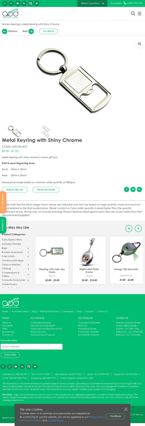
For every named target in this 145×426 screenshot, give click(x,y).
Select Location (90, 3)
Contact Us (102, 311)
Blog (34, 311)
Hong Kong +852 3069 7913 (43, 378)
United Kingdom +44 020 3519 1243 (76, 378)
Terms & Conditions (31, 420)
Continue (115, 416)
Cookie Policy (55, 420)
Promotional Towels (87, 329)
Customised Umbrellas (88, 332)
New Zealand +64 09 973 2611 (68, 374)
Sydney (119, 329)
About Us (6, 323)
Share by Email (46, 189)
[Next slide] (138, 228)
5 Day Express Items (12, 240)
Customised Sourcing (40, 323)
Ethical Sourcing (38, 332)
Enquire (89, 311)
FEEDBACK (3, 225)
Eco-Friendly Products (88, 335)
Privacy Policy (96, 417)
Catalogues (67, 311)
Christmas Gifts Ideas (13, 261)
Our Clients (7, 326)
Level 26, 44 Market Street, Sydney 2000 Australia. (128, 324)
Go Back (48, 31)
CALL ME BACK (3, 202)
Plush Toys (82, 326)
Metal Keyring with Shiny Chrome (40, 24)
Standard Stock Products (43, 335)
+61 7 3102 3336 (133, 335)
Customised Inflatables (89, 323)
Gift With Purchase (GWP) (43, 326)
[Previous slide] (128, 228)
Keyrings (15, 24)
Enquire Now (8, 332)
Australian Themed (11, 244)
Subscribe (10, 355)
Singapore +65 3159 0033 (125, 374)
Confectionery (9, 284)
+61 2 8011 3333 (132, 329)
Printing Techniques (49, 311)
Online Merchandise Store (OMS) (46, 329)
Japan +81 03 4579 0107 (98, 374)
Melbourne (121, 332)
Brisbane (120, 335)
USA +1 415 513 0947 (40, 374)
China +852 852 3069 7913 (14, 378)
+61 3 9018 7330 (135, 332)
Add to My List (14, 189)
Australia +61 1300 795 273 (14, 374)
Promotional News (20, 311)
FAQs (79, 311)
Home (5, 24)
